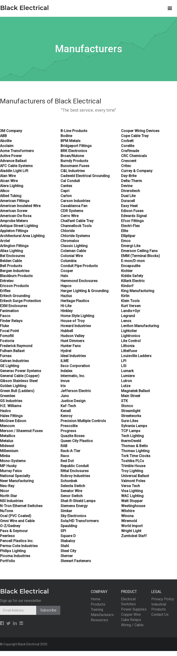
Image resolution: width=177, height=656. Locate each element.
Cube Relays (131, 620)
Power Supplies (134, 609)
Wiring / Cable (132, 625)
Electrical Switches (128, 601)
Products (98, 604)
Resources (99, 620)
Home (95, 599)
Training (97, 609)
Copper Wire (131, 614)
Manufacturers (102, 615)
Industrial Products (158, 606)
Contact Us (160, 614)
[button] (169, 8)
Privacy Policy (162, 599)
